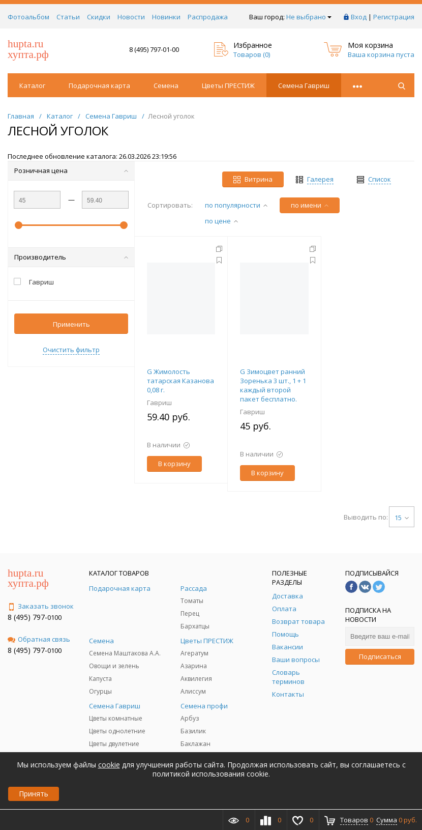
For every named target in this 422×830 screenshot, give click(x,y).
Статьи (68, 16)
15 (402, 517)
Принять (33, 793)
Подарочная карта (99, 85)
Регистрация (393, 16)
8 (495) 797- (27, 617)
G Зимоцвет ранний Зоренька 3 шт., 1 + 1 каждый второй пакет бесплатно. (273, 385)
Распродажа (208, 16)
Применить (71, 324)
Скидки (98, 16)
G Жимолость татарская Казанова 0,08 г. (180, 380)
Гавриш (159, 402)
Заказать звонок (41, 606)
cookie (109, 764)
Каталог (32, 85)
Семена (166, 85)
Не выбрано (308, 16)
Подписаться (380, 656)
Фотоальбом (28, 16)
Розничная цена (71, 170)
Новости (131, 16)
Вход (359, 16)
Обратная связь (39, 639)
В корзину (174, 463)
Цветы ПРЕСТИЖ (228, 85)
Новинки (166, 16)
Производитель (71, 257)
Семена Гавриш (303, 85)
